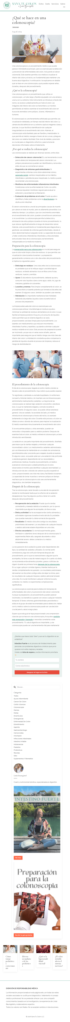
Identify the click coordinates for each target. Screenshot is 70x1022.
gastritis (17, 728)
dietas (16, 713)
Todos (16, 696)
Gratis (47, 4)
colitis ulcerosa (20, 705)
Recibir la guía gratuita (23, 936)
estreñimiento (19, 725)
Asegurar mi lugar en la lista (37, 672)
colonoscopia (16, 27)
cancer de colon (20, 702)
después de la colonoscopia (49, 564)
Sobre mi (62, 5)
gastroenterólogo (20, 731)
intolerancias (18, 745)
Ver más (18, 859)
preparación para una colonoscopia (28, 249)
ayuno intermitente (21, 699)
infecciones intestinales (22, 740)
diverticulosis (49, 199)
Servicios (55, 4)
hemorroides (19, 734)
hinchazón (18, 737)
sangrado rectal (21, 175)
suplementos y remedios (23, 760)
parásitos (17, 748)
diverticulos (18, 716)
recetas (17, 754)
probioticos (18, 751)
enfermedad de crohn (22, 722)
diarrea (16, 710)
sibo (15, 757)
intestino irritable (20, 743)
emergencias (19, 719)
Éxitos (41, 4)
